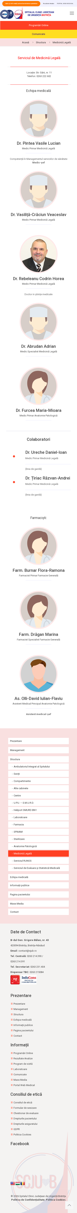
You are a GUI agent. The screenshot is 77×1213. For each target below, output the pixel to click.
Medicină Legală (62, 42)
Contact (14, 911)
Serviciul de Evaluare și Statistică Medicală (37, 868)
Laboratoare (20, 817)
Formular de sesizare (25, 1107)
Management (17, 750)
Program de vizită (23, 1063)
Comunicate (38, 34)
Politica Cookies (22, 1134)
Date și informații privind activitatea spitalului (21, 3)
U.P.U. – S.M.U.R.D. (24, 802)
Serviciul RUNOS (23, 860)
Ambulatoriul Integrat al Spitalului (32, 766)
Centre (17, 795)
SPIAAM (18, 831)
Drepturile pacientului (25, 1118)
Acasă (25, 42)
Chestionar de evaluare (25, 1113)
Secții (17, 773)
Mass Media (17, 903)
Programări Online (38, 25)
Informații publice (19, 885)
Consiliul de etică (22, 1102)
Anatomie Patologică (25, 846)
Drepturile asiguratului (25, 1123)
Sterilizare (19, 839)
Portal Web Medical (24, 1085)
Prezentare (16, 741)
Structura (41, 42)
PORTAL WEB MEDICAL (65, 3)
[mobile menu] (72, 14)
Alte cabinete (21, 788)
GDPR (16, 1129)
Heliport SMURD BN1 (25, 810)
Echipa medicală (19, 877)
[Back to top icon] (69, 1205)
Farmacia (19, 824)
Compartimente (22, 781)
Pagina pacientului (20, 894)
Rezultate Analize (48, 3)
